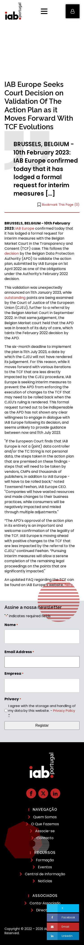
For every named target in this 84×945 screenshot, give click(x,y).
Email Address (19, 651)
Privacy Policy (64, 710)
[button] (73, 11)
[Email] (63, 927)
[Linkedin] (63, 936)
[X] (63, 908)
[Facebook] (63, 917)
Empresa (14, 673)
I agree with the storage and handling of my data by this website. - (42, 710)
